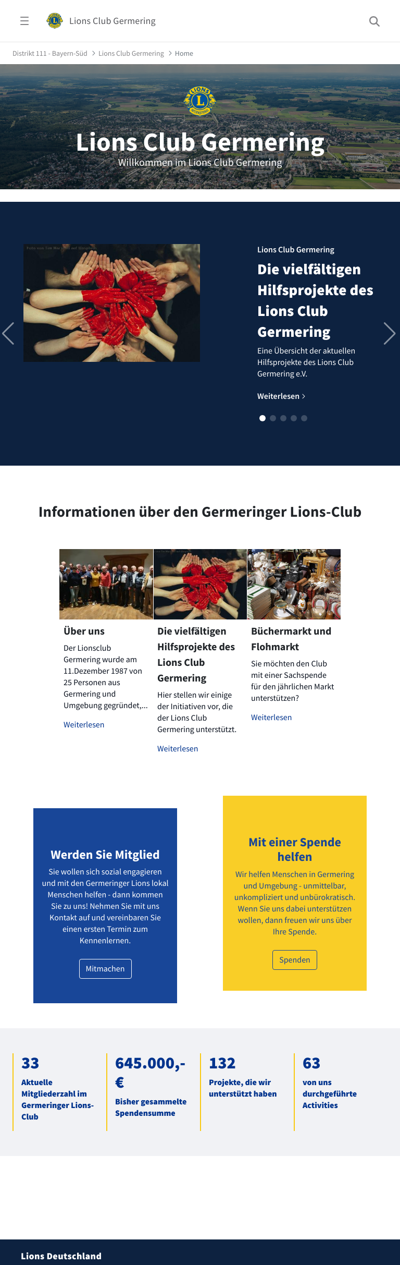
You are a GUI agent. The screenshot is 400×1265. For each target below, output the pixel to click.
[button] (262, 418)
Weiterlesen (84, 725)
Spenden (294, 960)
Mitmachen (105, 969)
